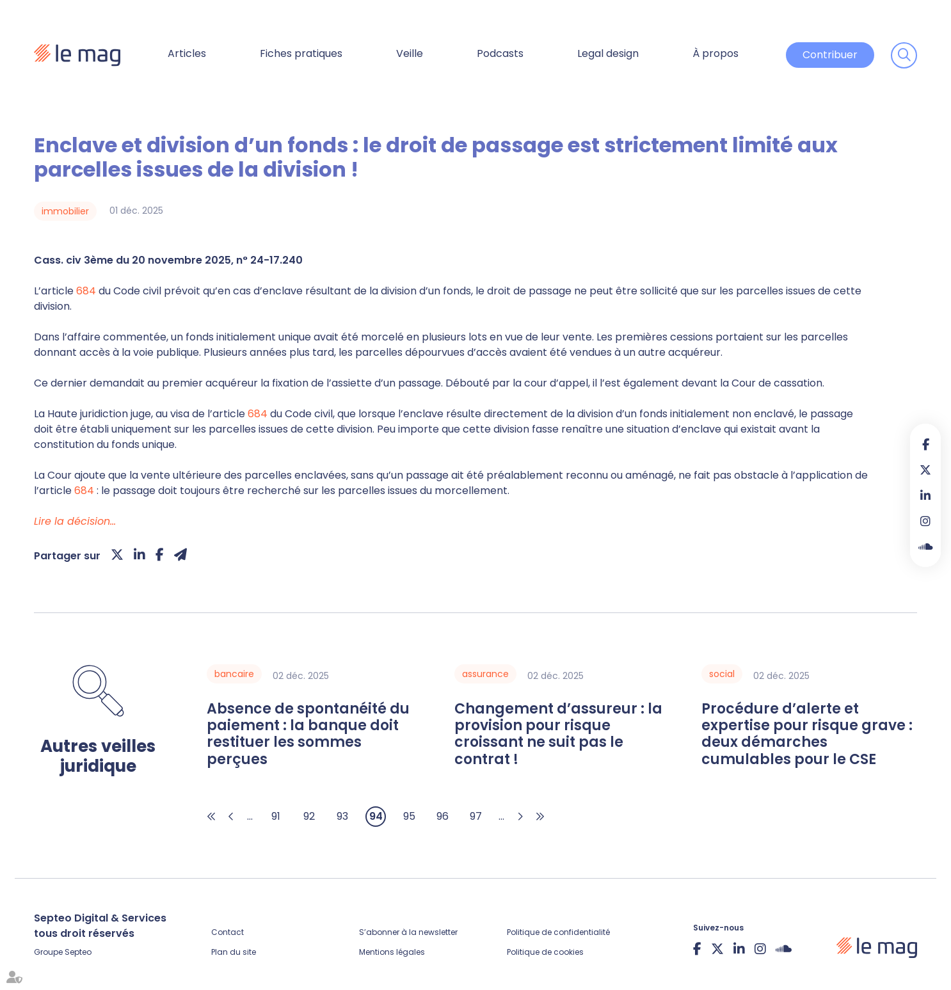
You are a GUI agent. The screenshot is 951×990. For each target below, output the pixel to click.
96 (442, 816)
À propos (715, 53)
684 (86, 290)
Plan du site (233, 951)
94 (376, 816)
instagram (925, 521)
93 (342, 816)
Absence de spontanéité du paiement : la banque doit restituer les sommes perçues (308, 735)
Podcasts (500, 53)
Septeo (78, 951)
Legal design (608, 53)
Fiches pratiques (301, 53)
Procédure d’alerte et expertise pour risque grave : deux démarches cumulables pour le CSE (807, 735)
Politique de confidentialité (558, 932)
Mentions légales (392, 951)
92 (309, 816)
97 (476, 816)
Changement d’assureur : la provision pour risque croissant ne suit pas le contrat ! (558, 735)
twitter (925, 469)
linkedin (925, 495)
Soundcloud (925, 546)
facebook (925, 444)
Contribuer (830, 54)
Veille (409, 53)
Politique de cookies (545, 951)
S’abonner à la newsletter (408, 932)
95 (409, 816)
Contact (227, 932)
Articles (187, 53)
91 (275, 816)
